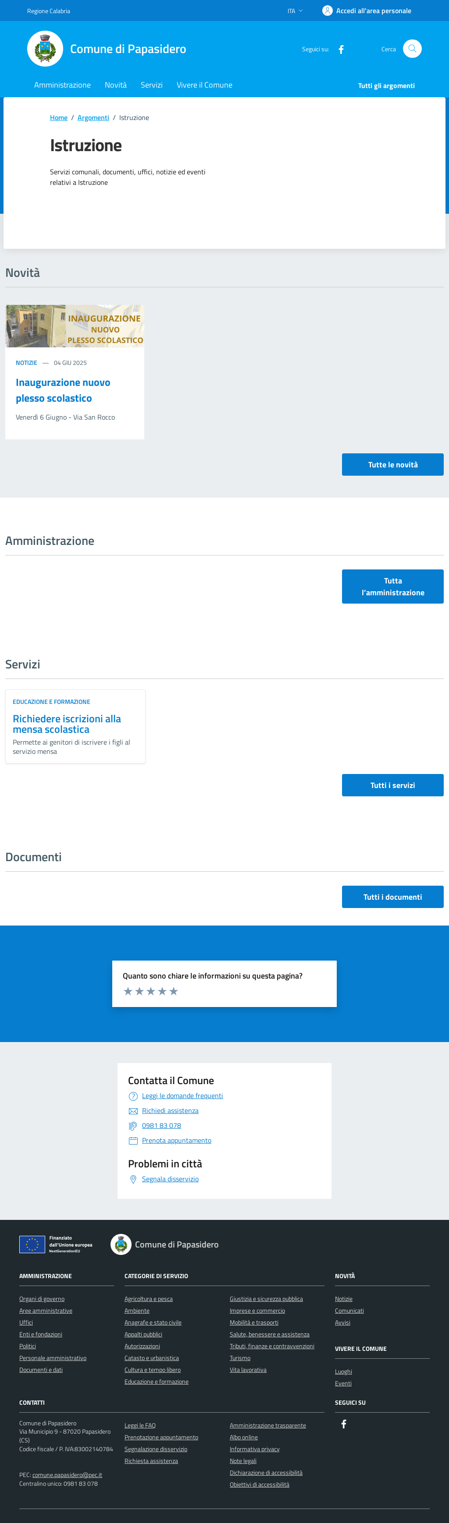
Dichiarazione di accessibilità (266, 1472)
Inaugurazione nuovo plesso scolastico (63, 390)
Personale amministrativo (52, 1357)
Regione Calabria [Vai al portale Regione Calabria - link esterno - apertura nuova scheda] (48, 10)
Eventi (343, 1383)
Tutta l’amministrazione (393, 586)
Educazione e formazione (51, 701)
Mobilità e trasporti (254, 1322)
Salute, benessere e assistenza (270, 1334)
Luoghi (343, 1371)
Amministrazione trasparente (268, 1425)
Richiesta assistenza (151, 1460)
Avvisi (342, 1322)
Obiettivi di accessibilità (259, 1484)
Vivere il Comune (204, 85)
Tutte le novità (393, 464)
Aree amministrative (45, 1310)
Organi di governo (41, 1298)
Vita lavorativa (248, 1369)
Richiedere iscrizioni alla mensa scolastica (67, 723)
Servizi (152, 85)
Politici (27, 1345)
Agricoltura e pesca (149, 1298)
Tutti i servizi (393, 785)
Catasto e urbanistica (152, 1357)
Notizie (27, 362)
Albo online (244, 1437)
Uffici (26, 1322)
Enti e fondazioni (40, 1334)
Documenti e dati (41, 1369)
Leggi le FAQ (140, 1425)
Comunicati (349, 1310)
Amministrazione (62, 85)
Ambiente (137, 1310)
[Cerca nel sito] (412, 48)
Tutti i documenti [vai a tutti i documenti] (392, 897)
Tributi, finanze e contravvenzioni (272, 1345)
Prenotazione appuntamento (161, 1437)
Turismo (240, 1357)
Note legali (243, 1460)
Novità (116, 85)
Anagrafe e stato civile (153, 1322)
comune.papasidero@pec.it (67, 1474)
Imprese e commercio (257, 1310)
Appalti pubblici (143, 1334)
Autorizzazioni (142, 1345)
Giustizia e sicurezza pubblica (266, 1298)
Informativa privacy (255, 1448)
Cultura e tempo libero (153, 1369)
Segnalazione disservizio (156, 1448)
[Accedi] (367, 10)
